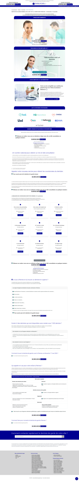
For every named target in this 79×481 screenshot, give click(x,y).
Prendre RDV (20, 215)
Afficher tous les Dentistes (39, 260)
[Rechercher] (63, 436)
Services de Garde (34, 453)
